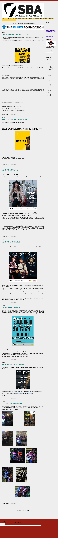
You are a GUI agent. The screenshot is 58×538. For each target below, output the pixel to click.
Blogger (32, 516)
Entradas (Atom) (25, 510)
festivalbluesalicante (21, 161)
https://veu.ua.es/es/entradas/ (16, 354)
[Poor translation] (3, 524)
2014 (48, 95)
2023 (48, 80)
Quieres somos (4, 18)
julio (49, 73)
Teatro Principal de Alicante (23, 43)
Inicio (19, 507)
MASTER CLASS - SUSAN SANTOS (10, 170)
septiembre (50, 65)
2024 (48, 79)
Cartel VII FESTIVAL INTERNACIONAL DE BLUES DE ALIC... (51, 69)
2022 (48, 82)
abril (49, 75)
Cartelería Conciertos (36, 18)
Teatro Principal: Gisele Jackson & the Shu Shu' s (11, 108)
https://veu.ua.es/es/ (24, 356)
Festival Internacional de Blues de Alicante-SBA (21, 18)
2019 (48, 87)
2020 (48, 85)
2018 (48, 89)
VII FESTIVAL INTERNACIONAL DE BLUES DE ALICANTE (14, 120)
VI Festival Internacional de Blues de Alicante (13, 364)
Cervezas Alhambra (19, 40)
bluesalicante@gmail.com (49, 52)
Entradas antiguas (40, 507)
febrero (49, 77)
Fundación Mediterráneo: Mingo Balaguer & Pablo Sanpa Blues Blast (13, 110)
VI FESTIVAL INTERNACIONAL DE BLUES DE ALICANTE (22, 393)
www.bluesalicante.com (10, 102)
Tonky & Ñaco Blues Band (43, 18)
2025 (48, 63)
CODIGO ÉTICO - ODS (11, 18)
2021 (48, 84)
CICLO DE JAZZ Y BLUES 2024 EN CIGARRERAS (13, 403)
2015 (48, 94)
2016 (48, 92)
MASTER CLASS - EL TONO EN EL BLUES (11, 242)
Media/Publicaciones (50, 18)
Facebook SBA (48, 57)
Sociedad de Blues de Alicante (30, 37)
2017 (48, 90)
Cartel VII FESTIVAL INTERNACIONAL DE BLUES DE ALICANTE (16, 34)
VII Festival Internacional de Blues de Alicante (14, 37)
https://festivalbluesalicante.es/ (19, 102)
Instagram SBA (48, 59)
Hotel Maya (6, 98)
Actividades (30, 18)
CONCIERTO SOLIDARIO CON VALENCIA (11, 307)
